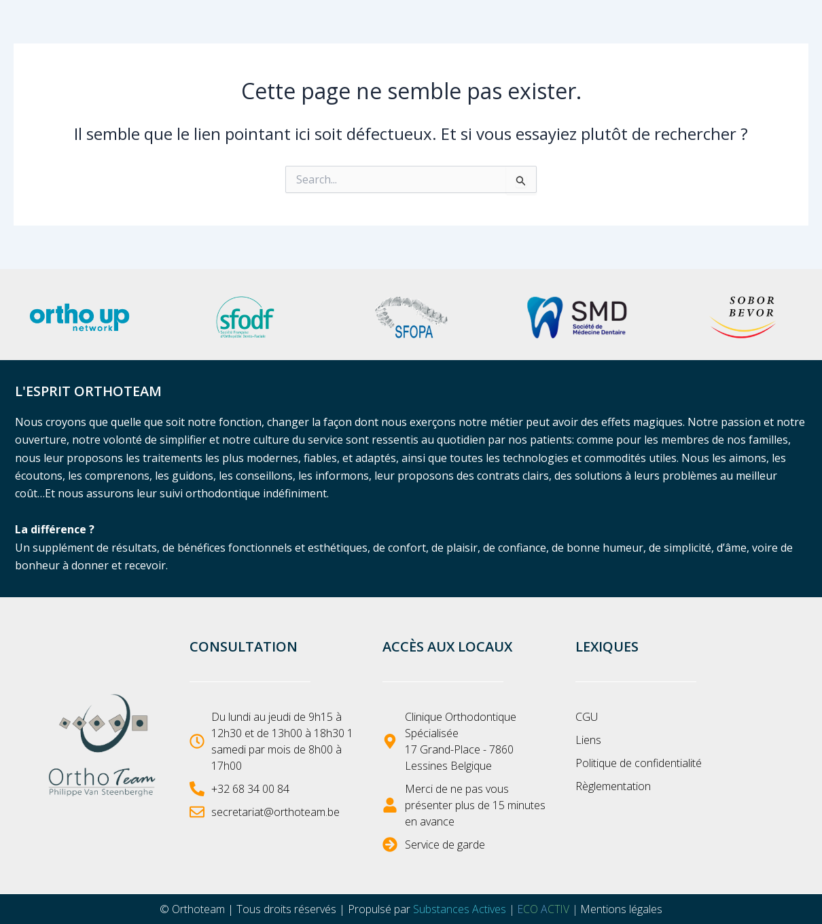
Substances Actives (458, 909)
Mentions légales (623, 909)
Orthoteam (197, 909)
